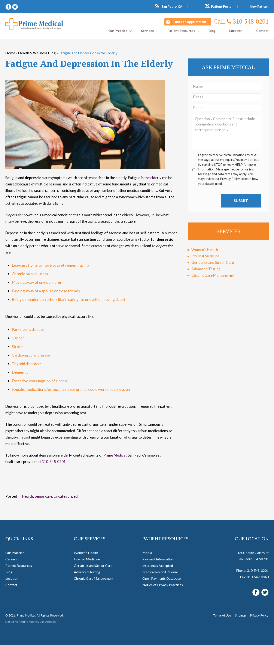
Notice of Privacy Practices (162, 585)
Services (147, 31)
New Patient (259, 6)
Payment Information (158, 559)
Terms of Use (222, 615)
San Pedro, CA (172, 6)
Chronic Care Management (213, 275)
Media (147, 553)
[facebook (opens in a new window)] (8, 6)
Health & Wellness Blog (37, 53)
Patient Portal (221, 6)
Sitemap (240, 615)
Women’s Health (204, 249)
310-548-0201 (241, 21)
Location (236, 31)
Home (10, 53)
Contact (262, 31)
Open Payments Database (161, 578)
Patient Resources (181, 31)
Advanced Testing (205, 269)
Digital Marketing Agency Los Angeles (30, 621)
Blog (212, 31)
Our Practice (117, 31)
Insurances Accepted (157, 565)
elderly (155, 177)
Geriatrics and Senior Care (212, 262)
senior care (43, 496)
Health (27, 496)
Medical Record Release (160, 572)
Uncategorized (66, 496)
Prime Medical (114, 455)
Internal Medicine (205, 256)
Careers (11, 559)
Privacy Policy (259, 615)
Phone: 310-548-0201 (252, 570)
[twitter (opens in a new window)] (15, 6)
